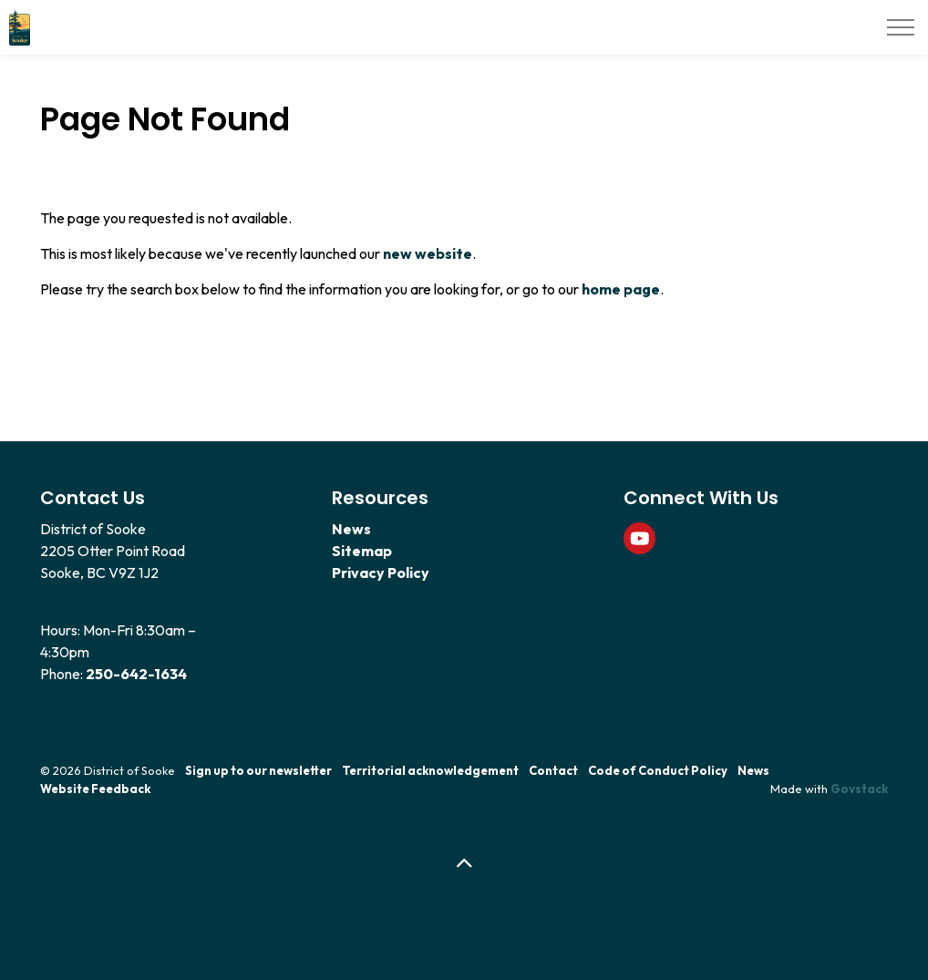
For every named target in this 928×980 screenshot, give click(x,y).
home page (621, 289)
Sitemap (362, 551)
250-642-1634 (136, 674)
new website (427, 253)
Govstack (859, 788)
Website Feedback (95, 788)
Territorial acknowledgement (430, 770)
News (351, 529)
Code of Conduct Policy (657, 770)
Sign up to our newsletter (258, 770)
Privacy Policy (380, 572)
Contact (553, 770)
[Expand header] (900, 27)
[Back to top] (464, 863)
